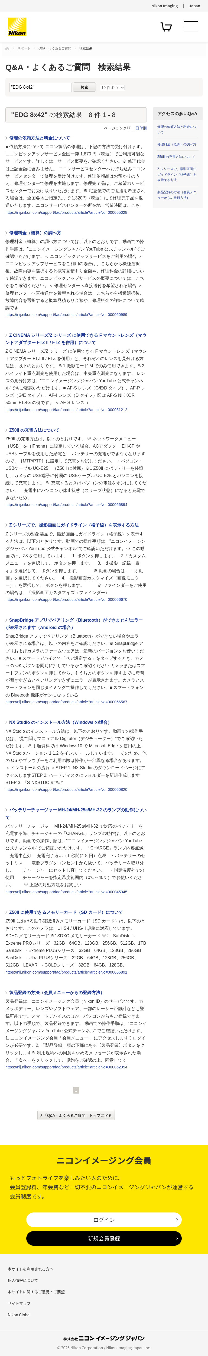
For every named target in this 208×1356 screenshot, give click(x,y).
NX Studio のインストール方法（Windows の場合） (60, 722)
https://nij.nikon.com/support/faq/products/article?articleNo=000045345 (66, 892)
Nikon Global (19, 1314)
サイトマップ (19, 1303)
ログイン (104, 1220)
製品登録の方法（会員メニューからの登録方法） (57, 992)
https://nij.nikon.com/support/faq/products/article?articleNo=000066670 (66, 599)
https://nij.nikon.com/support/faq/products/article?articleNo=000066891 (66, 972)
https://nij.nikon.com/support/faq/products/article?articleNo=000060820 (66, 789)
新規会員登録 (104, 1238)
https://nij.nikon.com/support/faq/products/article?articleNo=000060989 (66, 314)
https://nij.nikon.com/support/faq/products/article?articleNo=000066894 (66, 504)
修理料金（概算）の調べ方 (35, 233)
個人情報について (23, 1280)
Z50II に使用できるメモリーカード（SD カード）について (66, 912)
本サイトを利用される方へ (30, 1269)
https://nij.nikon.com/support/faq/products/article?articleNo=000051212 (66, 410)
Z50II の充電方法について (34, 430)
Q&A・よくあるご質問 (54, 48)
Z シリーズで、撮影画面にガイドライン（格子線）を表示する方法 (74, 525)
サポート (23, 48)
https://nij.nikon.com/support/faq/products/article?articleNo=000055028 (66, 212)
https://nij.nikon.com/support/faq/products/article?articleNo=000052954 (66, 1067)
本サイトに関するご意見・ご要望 (36, 1291)
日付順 (141, 128)
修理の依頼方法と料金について (39, 138)
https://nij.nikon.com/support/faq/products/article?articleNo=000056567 (66, 702)
